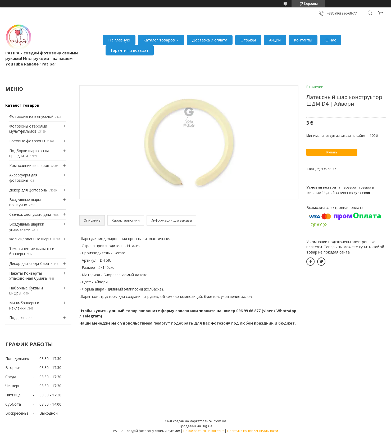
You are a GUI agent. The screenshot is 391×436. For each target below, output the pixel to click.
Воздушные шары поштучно (25, 202)
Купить (331, 152)
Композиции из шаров (29, 165)
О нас (330, 40)
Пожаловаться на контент (203, 431)
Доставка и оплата (209, 40)
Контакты (303, 40)
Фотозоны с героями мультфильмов (28, 129)
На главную (119, 40)
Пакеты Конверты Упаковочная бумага (28, 276)
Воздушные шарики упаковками (26, 227)
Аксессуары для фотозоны (23, 177)
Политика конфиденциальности (252, 431)
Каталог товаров (159, 40)
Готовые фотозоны (27, 140)
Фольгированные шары (30, 238)
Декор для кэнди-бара (29, 263)
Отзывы (248, 40)
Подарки (17, 317)
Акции (275, 40)
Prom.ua (219, 421)
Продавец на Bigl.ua (195, 426)
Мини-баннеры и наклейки (24, 305)
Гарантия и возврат (129, 50)
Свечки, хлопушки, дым (30, 214)
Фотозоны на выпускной (31, 116)
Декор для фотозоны (28, 190)
